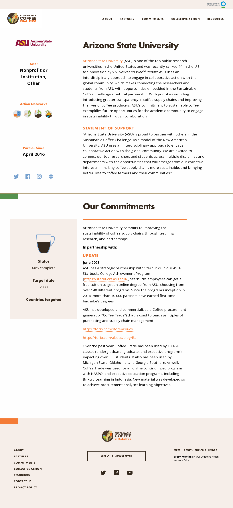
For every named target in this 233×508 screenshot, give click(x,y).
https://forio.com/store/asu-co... (109, 329)
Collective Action (185, 18)
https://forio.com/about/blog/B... (110, 337)
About (107, 18)
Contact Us (23, 481)
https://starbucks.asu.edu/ (105, 279)
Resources (215, 18)
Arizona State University (103, 60)
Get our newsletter (116, 456)
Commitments (153, 18)
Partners (127, 18)
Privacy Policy (25, 487)
